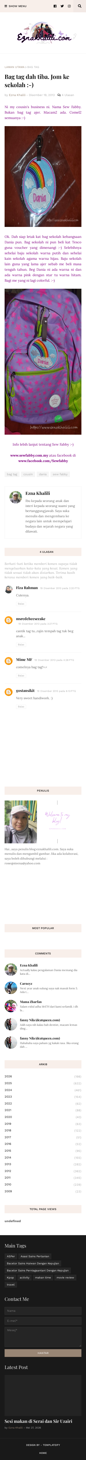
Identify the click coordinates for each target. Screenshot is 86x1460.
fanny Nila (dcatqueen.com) (40, 1020)
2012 (43, 1171)
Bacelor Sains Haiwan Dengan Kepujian (33, 1263)
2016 (43, 1144)
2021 (43, 1110)
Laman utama (15, 67)
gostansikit (25, 690)
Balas (21, 603)
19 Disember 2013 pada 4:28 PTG (54, 660)
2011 (43, 1178)
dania (43, 474)
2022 (43, 1103)
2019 (43, 1124)
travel (11, 1284)
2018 (43, 1130)
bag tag (33, 67)
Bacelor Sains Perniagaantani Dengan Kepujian (38, 1270)
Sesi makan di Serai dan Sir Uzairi (38, 1421)
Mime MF (24, 659)
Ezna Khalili (37, 493)
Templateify (51, 1445)
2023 (43, 1097)
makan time (43, 1277)
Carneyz (26, 983)
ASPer (11, 1256)
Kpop (10, 1277)
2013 (43, 1164)
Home (43, 1453)
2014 (43, 1158)
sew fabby (60, 474)
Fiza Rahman (27, 587)
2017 (43, 1137)
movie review (65, 1277)
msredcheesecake (30, 618)
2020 (43, 1117)
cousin (28, 474)
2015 (43, 1151)
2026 (43, 1076)
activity (24, 1277)
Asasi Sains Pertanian (35, 1256)
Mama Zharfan (31, 1002)
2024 (43, 1090)
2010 (43, 1184)
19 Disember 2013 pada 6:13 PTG (56, 691)
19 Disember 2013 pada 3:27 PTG (38, 623)
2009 (43, 1191)
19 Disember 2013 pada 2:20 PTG (60, 588)
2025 (43, 1083)
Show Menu (18, 6)
